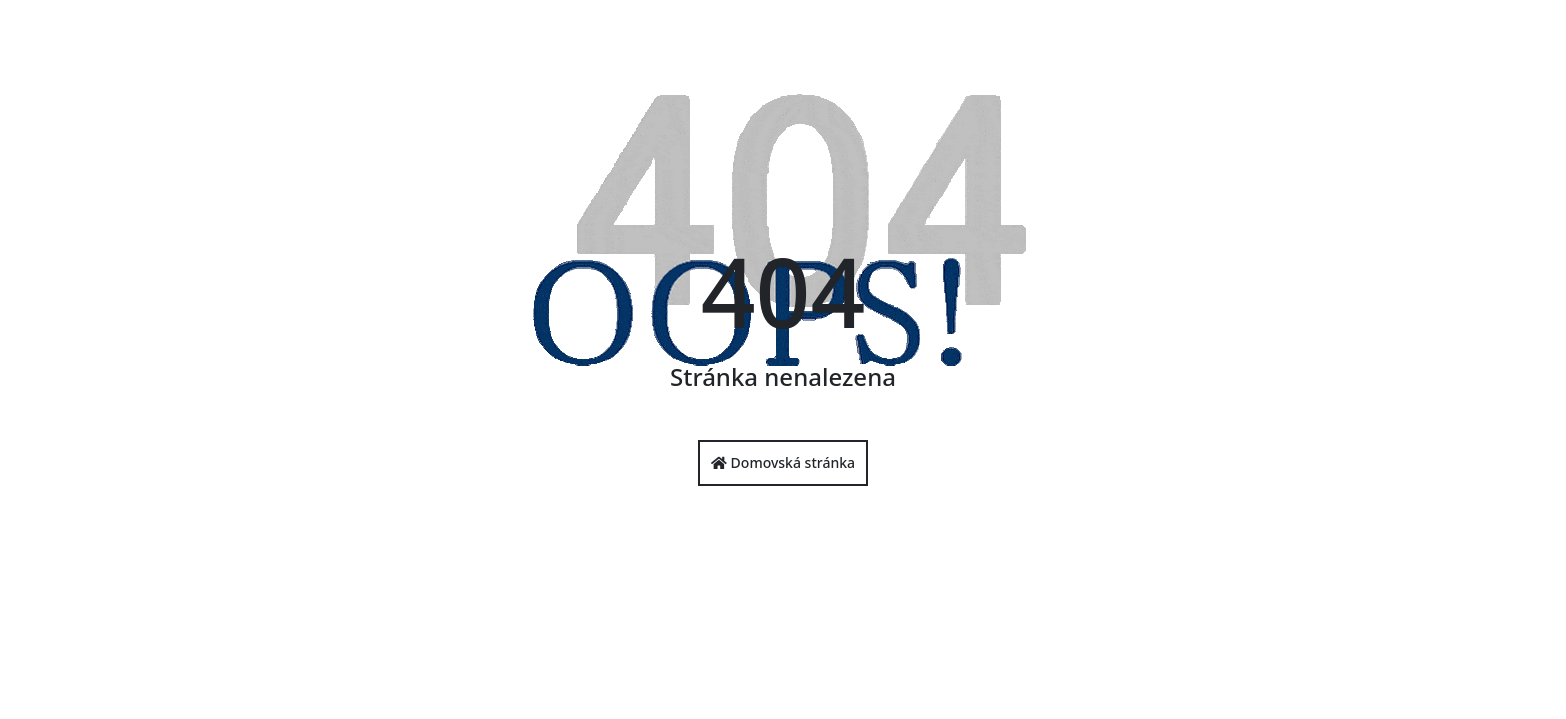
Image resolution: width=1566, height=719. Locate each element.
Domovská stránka (783, 462)
